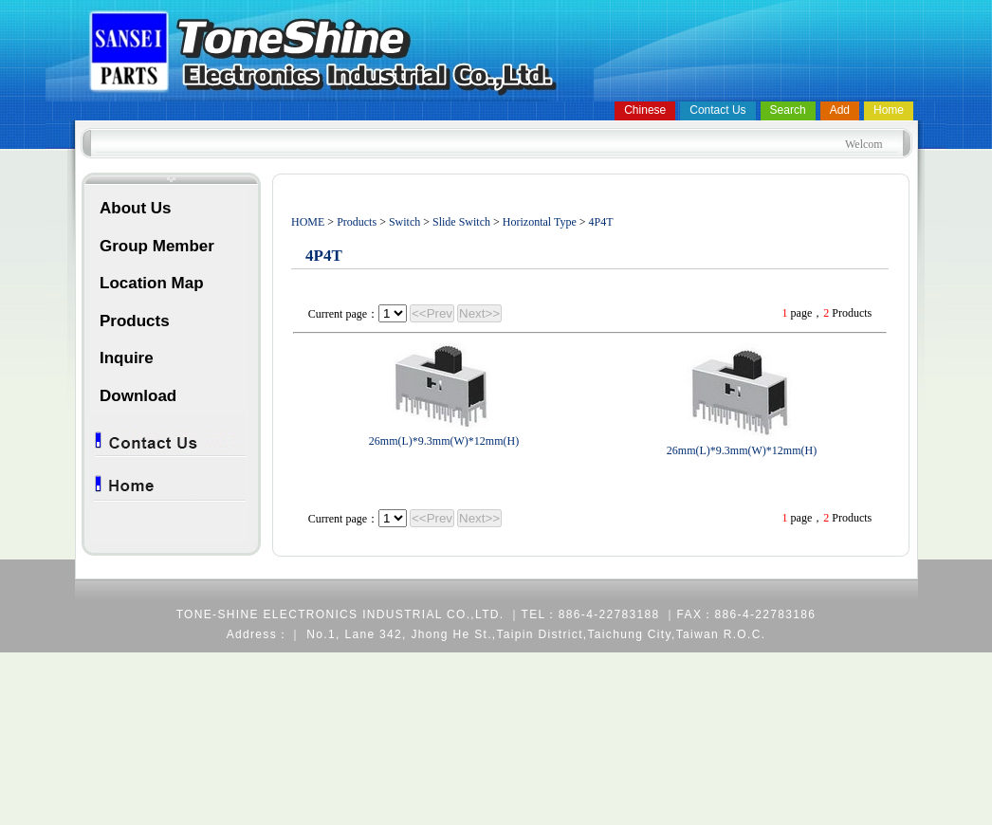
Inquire (127, 358)
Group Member (157, 246)
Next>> (479, 313)
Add (840, 110)
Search (788, 110)
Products (135, 321)
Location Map (152, 283)
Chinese (645, 110)
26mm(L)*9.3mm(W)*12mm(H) (444, 441)
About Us (136, 208)
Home (888, 110)
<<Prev (432, 313)
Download (138, 396)
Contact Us (717, 110)
